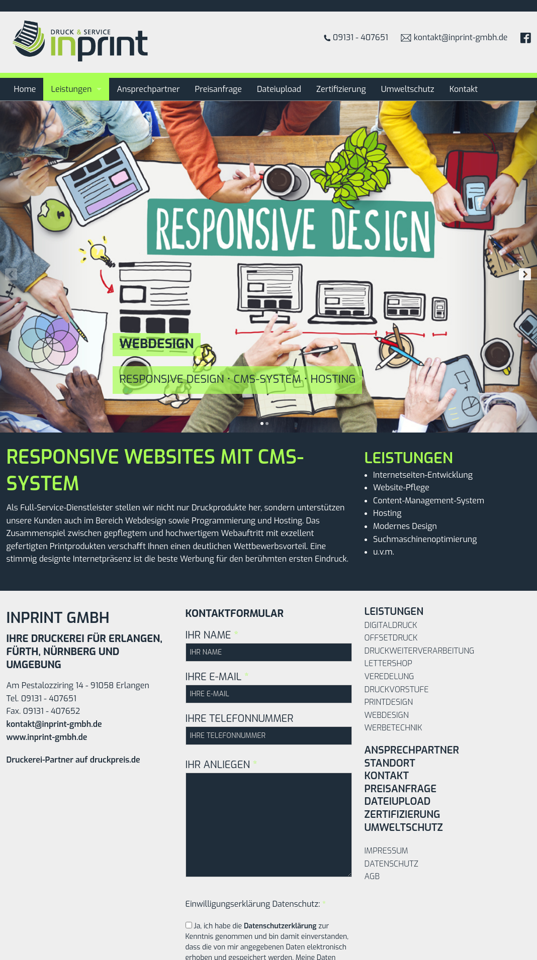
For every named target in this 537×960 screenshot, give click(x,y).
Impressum (386, 850)
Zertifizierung (341, 89)
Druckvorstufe (397, 689)
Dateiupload (279, 89)
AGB (372, 876)
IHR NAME (269, 645)
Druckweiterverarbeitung (420, 651)
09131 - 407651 (356, 37)
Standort (390, 763)
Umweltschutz (407, 89)
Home (25, 89)
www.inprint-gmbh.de (47, 737)
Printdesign (389, 702)
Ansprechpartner (148, 89)
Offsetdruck (391, 637)
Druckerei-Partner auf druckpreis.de (73, 760)
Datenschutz (391, 864)
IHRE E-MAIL (269, 686)
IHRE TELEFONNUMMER (269, 728)
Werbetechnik (393, 727)
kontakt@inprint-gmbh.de (454, 37)
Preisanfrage (218, 89)
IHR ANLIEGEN (269, 817)
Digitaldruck (391, 625)
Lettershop (388, 663)
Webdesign (387, 715)
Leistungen (71, 89)
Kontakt (464, 89)
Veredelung (389, 676)
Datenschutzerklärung (280, 926)
